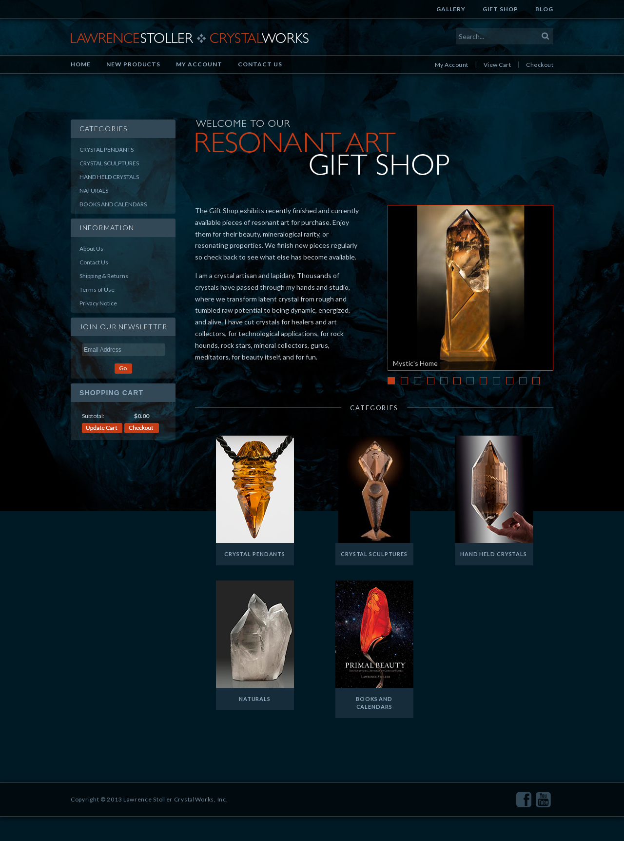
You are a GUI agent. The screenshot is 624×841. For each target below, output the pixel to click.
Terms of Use (97, 289)
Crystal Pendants (106, 149)
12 (536, 380)
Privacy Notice (98, 303)
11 (522, 380)
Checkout (539, 64)
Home (81, 64)
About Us (91, 248)
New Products (133, 64)
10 (509, 380)
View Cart (497, 64)
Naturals (93, 190)
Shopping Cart (111, 393)
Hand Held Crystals (109, 176)
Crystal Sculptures (109, 163)
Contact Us (260, 64)
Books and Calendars (113, 204)
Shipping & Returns (103, 276)
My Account (199, 64)
